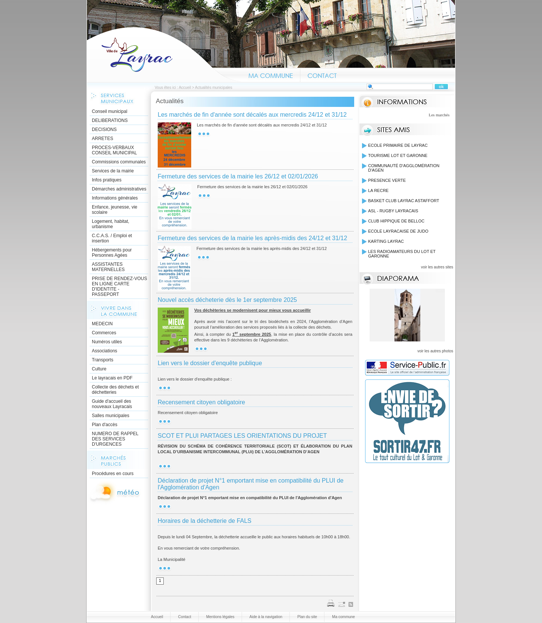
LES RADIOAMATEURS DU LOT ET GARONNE (401, 253)
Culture (99, 369)
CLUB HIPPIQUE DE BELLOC (396, 221)
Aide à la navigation (266, 617)
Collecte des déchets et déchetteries (115, 389)
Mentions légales (220, 617)
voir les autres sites (437, 267)
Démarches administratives (119, 189)
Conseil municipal (109, 111)
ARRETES (102, 138)
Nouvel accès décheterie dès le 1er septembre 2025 (227, 300)
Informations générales (115, 198)
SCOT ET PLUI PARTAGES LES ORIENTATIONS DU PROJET (242, 436)
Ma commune (270, 75)
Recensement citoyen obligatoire (201, 402)
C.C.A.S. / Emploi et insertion (112, 238)
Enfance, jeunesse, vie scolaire (114, 209)
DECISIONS (104, 129)
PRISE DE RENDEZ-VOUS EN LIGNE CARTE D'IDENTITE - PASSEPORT (119, 286)
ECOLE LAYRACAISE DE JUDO (398, 231)
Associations (104, 350)
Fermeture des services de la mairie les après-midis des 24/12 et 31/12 (252, 238)
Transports (102, 360)
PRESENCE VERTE (387, 180)
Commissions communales (119, 162)
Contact (322, 75)
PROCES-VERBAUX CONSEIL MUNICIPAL (114, 150)
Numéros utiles (107, 341)
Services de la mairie (113, 171)
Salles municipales (110, 415)
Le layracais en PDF (112, 378)
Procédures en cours (113, 473)
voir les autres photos (435, 351)
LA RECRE (378, 190)
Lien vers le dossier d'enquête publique (210, 363)
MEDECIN (102, 323)
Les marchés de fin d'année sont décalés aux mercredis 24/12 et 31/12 (252, 114)
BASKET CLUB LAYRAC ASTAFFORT (403, 200)
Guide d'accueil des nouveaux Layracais (112, 404)
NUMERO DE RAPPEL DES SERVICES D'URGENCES (115, 439)
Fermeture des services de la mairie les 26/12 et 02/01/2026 (238, 176)
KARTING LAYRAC (386, 241)
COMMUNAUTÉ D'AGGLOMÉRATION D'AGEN (404, 167)
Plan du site (307, 617)
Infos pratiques (107, 180)
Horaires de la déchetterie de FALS (204, 521)
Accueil (164, 54)
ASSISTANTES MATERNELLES (108, 267)
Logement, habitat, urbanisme (110, 224)
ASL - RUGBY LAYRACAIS (393, 211)
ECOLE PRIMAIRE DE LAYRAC (398, 145)
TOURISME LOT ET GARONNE (398, 155)
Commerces (104, 332)
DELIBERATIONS (110, 120)
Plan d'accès (104, 424)
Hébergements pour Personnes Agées (112, 252)
